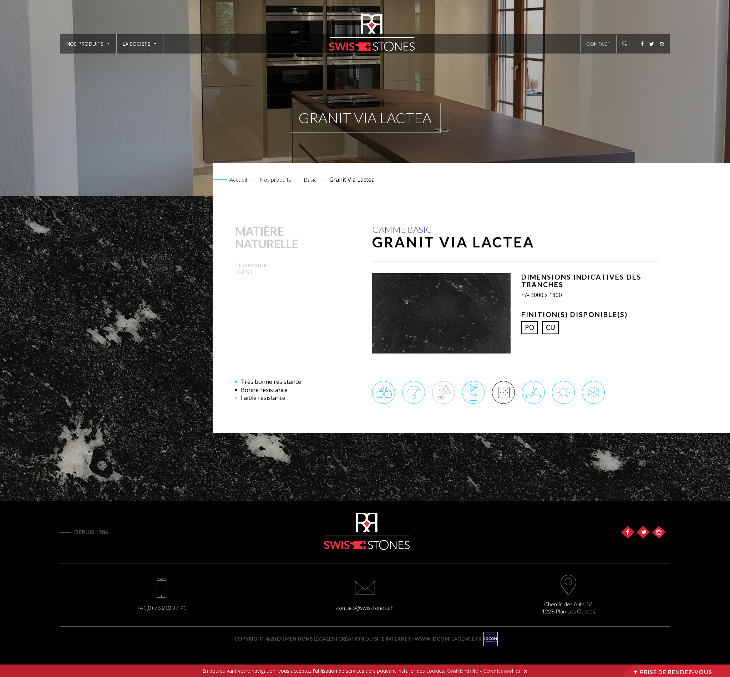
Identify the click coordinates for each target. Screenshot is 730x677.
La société (136, 43)
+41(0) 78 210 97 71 (161, 607)
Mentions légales (310, 639)
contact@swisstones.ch (365, 607)
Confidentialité (462, 671)
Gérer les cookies (502, 671)
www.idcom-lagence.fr (448, 639)
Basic (310, 179)
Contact (598, 44)
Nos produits (84, 43)
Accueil (238, 179)
